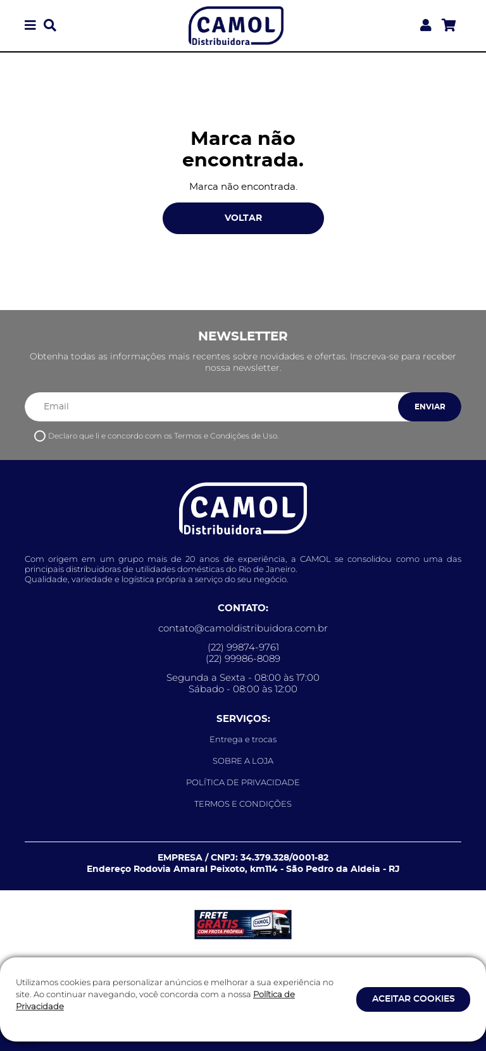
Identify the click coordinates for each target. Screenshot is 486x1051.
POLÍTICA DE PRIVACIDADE (243, 782)
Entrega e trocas (243, 739)
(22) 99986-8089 (243, 658)
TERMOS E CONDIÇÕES (243, 804)
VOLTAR (243, 218)
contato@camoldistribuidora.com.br (243, 628)
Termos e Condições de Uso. (226, 435)
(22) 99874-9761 (243, 647)
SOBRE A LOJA (243, 761)
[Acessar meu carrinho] (449, 25)
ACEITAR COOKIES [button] (413, 999)
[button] (30, 25)
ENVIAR (430, 407)
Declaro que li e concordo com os (163, 435)
